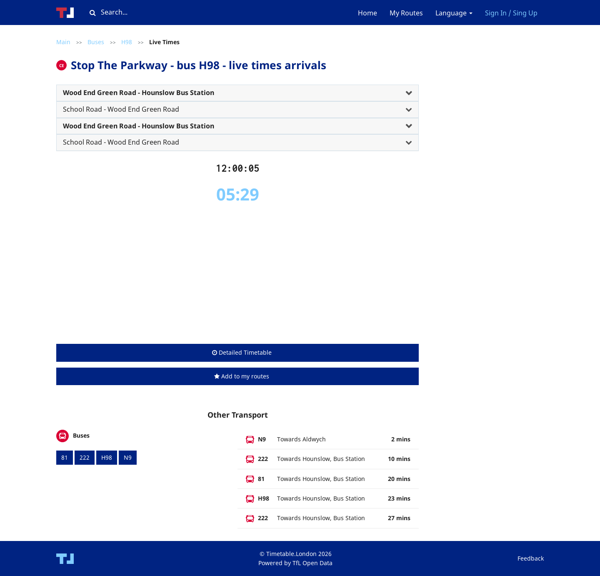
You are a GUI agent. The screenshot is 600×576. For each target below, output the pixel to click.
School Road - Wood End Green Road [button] (121, 109)
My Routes (406, 13)
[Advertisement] (237, 274)
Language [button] (453, 13)
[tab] (237, 93)
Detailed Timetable (242, 352)
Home (367, 13)
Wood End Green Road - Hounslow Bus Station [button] (138, 92)
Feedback (531, 558)
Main (63, 42)
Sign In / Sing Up (511, 13)
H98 (126, 42)
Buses (96, 42)
